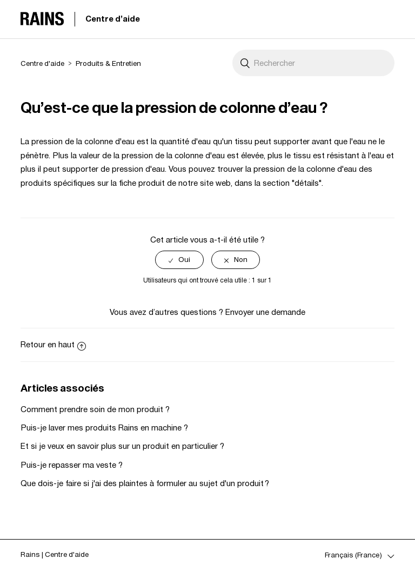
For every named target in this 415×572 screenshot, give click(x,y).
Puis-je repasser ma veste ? (72, 464)
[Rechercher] (313, 63)
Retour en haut (53, 344)
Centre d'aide (112, 18)
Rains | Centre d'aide (55, 554)
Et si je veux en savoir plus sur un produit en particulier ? (122, 445)
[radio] (179, 260)
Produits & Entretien (108, 63)
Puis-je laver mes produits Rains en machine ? (104, 427)
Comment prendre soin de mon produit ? (95, 409)
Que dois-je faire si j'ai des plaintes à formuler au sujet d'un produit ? (145, 483)
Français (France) (354, 555)
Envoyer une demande (265, 312)
